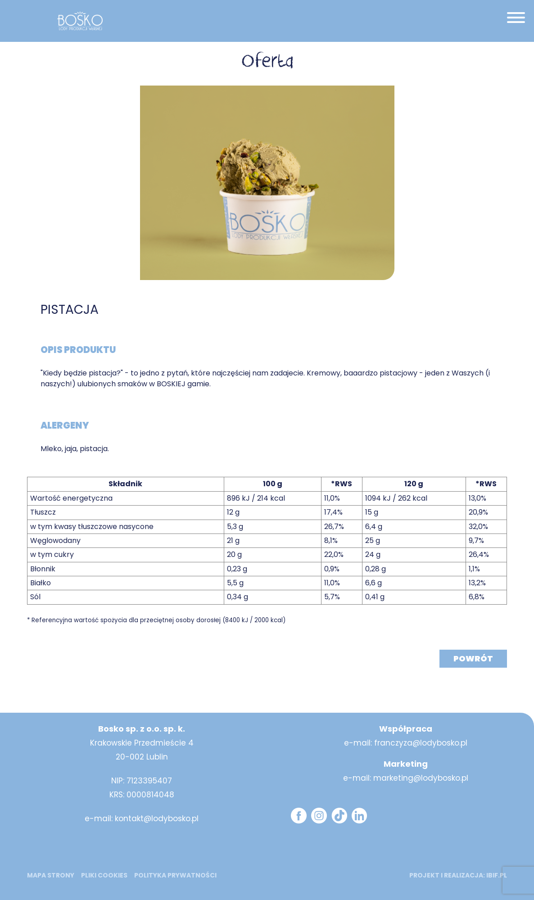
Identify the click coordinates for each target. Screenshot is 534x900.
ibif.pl (496, 875)
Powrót (473, 658)
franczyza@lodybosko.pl (420, 742)
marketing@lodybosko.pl (420, 778)
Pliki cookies (104, 875)
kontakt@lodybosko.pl (157, 818)
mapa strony (50, 875)
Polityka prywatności (175, 875)
